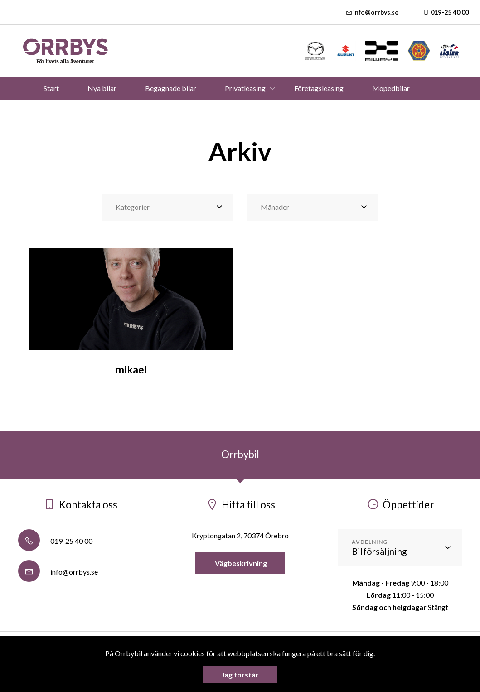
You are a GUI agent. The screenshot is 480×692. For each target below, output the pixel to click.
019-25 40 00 (445, 12)
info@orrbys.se (371, 12)
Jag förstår (240, 674)
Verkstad (243, 110)
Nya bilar (101, 88)
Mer (293, 110)
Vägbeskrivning (240, 563)
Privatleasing (245, 88)
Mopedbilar (391, 88)
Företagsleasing (319, 88)
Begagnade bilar (170, 88)
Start (51, 88)
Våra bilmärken (177, 110)
